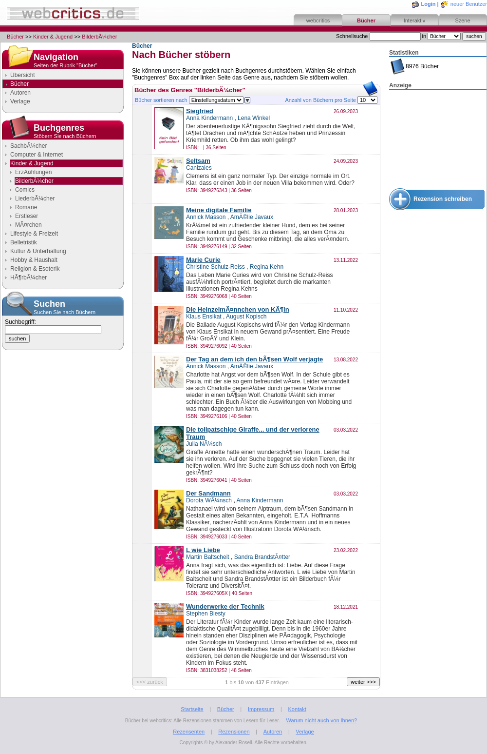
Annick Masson (205, 217)
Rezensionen (233, 731)
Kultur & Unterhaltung (38, 251)
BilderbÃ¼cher (99, 37)
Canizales (199, 167)
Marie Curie (203, 259)
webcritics (318, 20)
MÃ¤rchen (28, 224)
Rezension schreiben (442, 199)
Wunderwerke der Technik (225, 606)
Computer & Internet (36, 154)
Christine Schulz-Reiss (215, 266)
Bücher (366, 20)
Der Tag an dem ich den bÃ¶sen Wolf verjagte (254, 359)
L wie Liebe (203, 550)
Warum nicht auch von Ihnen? (321, 720)
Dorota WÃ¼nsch (209, 500)
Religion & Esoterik (34, 268)
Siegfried (199, 111)
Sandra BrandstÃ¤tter (262, 557)
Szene (462, 20)
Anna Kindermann (209, 118)
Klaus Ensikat (204, 316)
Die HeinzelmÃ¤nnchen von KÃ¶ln (237, 309)
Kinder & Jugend (53, 37)
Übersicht (22, 75)
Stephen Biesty (205, 613)
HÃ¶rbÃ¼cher (28, 277)
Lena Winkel (254, 118)
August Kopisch (246, 316)
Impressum (261, 709)
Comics (25, 189)
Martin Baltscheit (207, 557)
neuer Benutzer (468, 4)
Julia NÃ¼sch (204, 443)
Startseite (192, 709)
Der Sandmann (208, 493)
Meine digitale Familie (218, 210)
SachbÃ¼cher (28, 145)
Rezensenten (189, 731)
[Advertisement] (438, 139)
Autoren (20, 92)
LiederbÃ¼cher (35, 198)
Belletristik (23, 242)
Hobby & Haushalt (33, 260)
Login (428, 4)
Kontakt (297, 709)
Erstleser (26, 216)
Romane (26, 207)
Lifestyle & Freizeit (34, 233)
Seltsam (198, 160)
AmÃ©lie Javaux (251, 217)
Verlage (20, 101)
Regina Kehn (266, 266)
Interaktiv (415, 20)
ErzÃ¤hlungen (33, 172)
